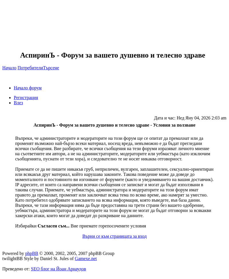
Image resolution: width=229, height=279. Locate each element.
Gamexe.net (86, 258)
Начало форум (28, 87)
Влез (18, 102)
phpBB (31, 253)
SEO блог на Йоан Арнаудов (58, 268)
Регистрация (26, 97)
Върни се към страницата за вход (114, 236)
